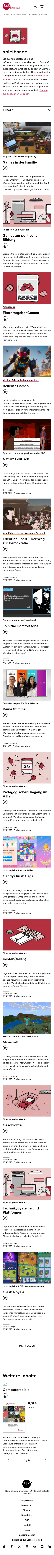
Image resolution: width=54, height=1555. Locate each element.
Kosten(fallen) (14, 959)
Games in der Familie (20, 162)
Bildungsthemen (20, 14)
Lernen (6, 14)
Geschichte (12, 1125)
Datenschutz (27, 1505)
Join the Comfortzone (20, 626)
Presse (27, 1530)
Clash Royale (13, 1292)
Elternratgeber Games (21, 313)
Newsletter (27, 1515)
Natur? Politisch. (16, 459)
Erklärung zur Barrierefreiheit (27, 1540)
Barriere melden (27, 1535)
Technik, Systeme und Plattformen (21, 1210)
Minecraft (11, 1042)
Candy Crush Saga (18, 876)
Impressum (27, 1500)
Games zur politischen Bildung (21, 237)
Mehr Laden (27, 1346)
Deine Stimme (14, 709)
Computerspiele (16, 1390)
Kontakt (27, 1525)
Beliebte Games (16, 386)
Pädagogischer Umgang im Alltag (25, 794)
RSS (27, 1520)
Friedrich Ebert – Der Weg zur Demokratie (24, 541)
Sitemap (27, 1510)
